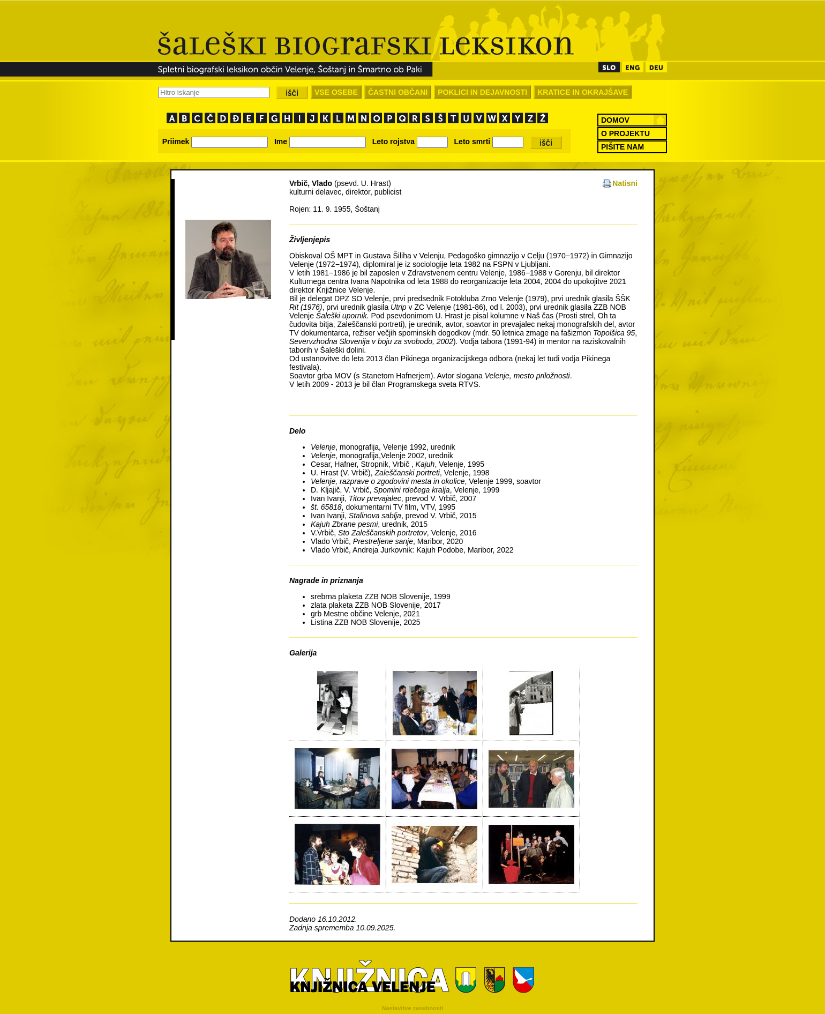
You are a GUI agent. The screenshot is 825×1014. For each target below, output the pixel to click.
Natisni (625, 183)
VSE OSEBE (336, 92)
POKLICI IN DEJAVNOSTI (482, 92)
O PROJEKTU (625, 133)
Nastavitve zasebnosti (413, 1008)
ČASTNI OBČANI (398, 92)
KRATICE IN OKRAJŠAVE (582, 92)
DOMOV (615, 120)
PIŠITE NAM (622, 147)
